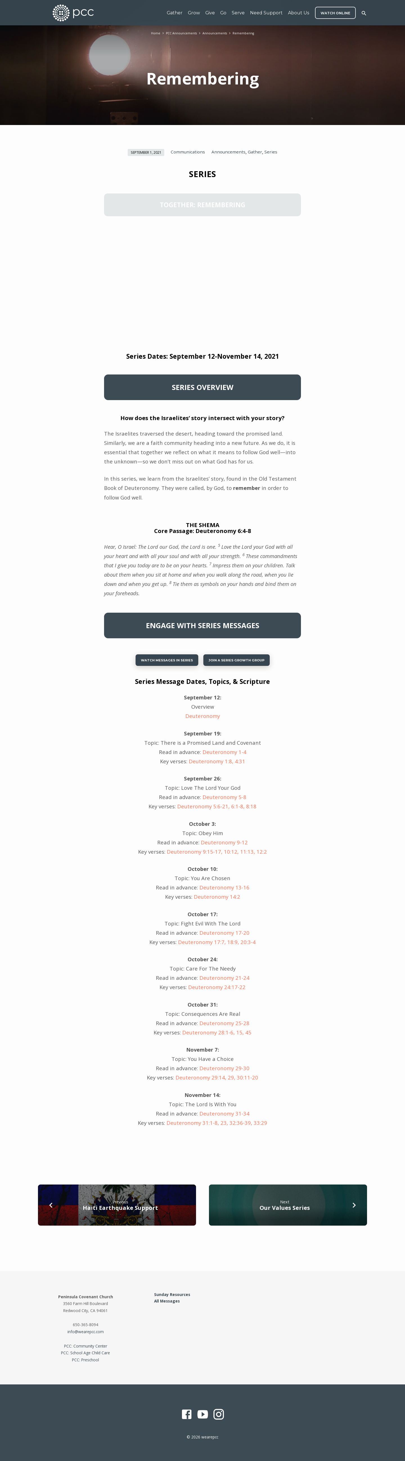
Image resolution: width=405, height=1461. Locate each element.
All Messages (167, 1301)
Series (270, 152)
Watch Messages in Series (160, 661)
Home (150, 33)
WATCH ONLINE (335, 13)
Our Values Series (285, 1211)
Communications (188, 152)
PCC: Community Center (85, 1346)
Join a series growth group (242, 661)
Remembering (248, 33)
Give (210, 12)
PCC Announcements (179, 33)
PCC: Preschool (85, 1359)
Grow (194, 12)
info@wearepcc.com (86, 1331)
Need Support (266, 12)
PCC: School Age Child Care (85, 1352)
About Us (298, 12)
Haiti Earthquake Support (120, 1211)
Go (223, 12)
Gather (175, 12)
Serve (238, 12)
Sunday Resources (172, 1294)
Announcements (216, 33)
